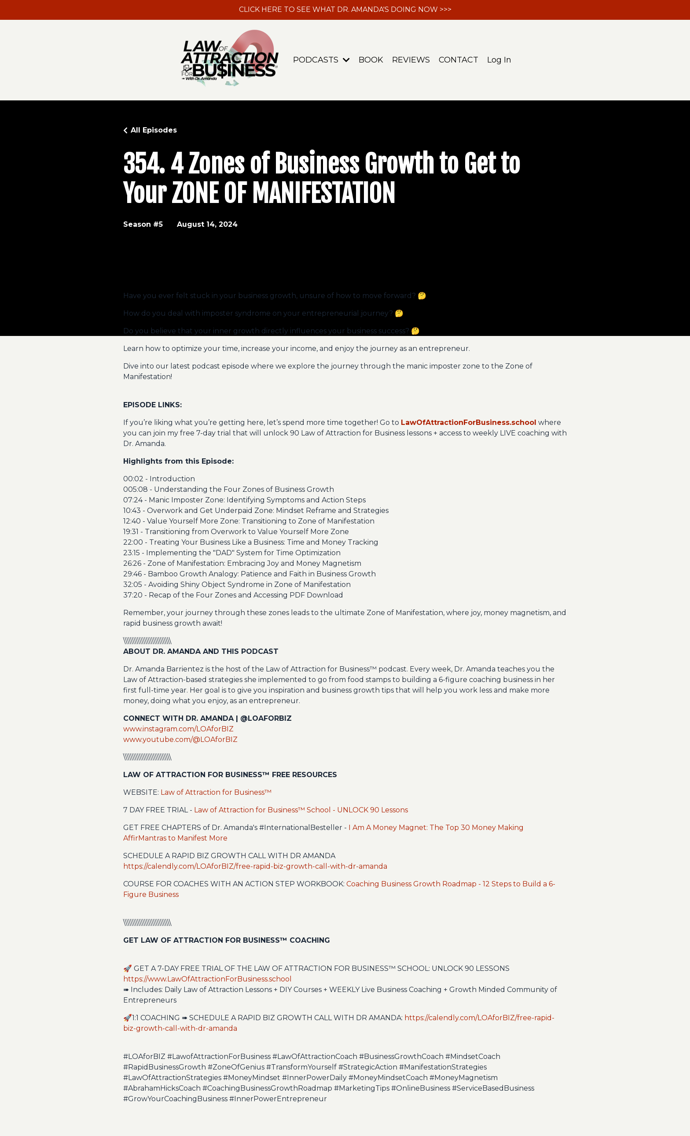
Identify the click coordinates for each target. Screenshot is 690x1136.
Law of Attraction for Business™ (215, 792)
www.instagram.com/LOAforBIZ (178, 729)
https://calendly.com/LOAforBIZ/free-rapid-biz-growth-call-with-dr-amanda (255, 866)
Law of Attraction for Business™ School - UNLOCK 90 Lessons (301, 810)
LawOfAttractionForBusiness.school (468, 422)
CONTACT (458, 60)
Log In (499, 60)
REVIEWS (411, 60)
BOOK (371, 60)
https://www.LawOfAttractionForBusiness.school (207, 979)
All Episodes (154, 130)
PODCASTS (321, 60)
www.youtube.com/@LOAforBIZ (180, 739)
